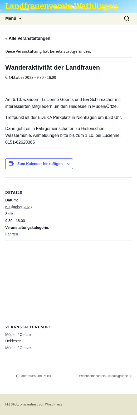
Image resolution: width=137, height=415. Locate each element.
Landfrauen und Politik (35, 376)
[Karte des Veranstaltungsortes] (68, 278)
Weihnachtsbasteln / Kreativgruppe (104, 376)
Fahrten (11, 234)
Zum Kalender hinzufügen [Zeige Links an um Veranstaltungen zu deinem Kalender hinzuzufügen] (40, 164)
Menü (10, 18)
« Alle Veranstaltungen (27, 38)
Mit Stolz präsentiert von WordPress (34, 404)
